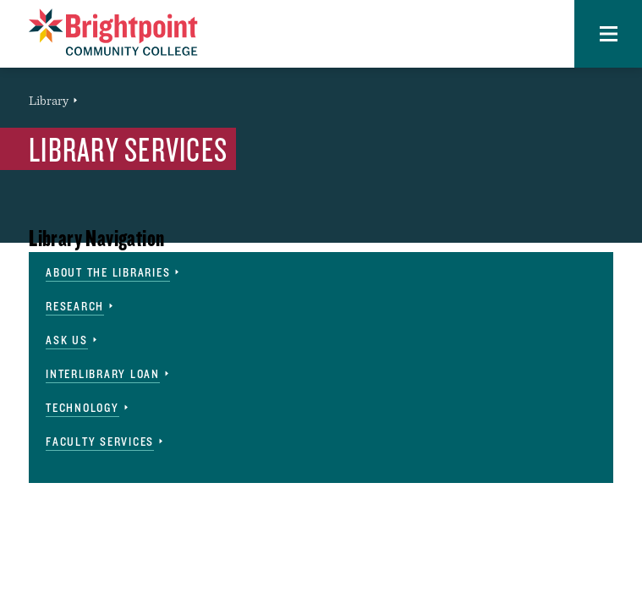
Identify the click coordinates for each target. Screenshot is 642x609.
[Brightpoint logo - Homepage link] (113, 32)
